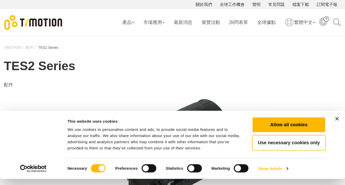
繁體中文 (300, 25)
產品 (128, 22)
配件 (29, 47)
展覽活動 (211, 22)
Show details (270, 175)
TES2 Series (48, 47)
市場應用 (154, 22)
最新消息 (183, 22)
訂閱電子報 (327, 4)
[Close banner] (337, 125)
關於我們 (204, 4)
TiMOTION (12, 47)
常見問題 (276, 4)
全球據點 (266, 22)
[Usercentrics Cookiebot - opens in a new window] (33, 175)
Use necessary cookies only (289, 148)
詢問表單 (238, 22)
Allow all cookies (288, 130)
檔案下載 (300, 4)
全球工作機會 (232, 4)
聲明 (256, 4)
